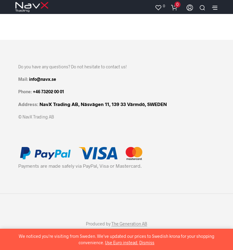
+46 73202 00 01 (48, 91)
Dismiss (146, 242)
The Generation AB (129, 223)
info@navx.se (42, 79)
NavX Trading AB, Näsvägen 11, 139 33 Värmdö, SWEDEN (103, 104)
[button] (160, 6)
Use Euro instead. (121, 242)
